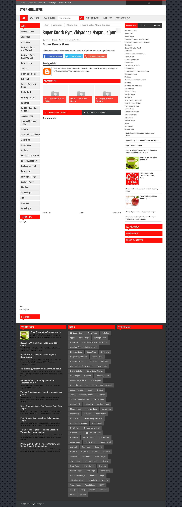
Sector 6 (84, 452)
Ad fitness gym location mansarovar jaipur (40, 369)
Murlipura (24, 150)
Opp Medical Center (28, 176)
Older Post (117, 213)
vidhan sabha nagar (78, 475)
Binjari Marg (91, 352)
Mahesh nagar (76, 409)
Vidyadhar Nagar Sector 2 (98, 480)
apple (72, 338)
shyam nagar (26, 208)
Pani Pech (74, 437)
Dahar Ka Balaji (76, 371)
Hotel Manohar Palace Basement (29, 109)
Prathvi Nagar (90, 442)
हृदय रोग (83, 494)
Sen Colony (85, 456)
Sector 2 (98, 447)
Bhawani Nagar (26, 63)
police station (65, 40)
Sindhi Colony (88, 466)
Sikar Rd (105, 461)
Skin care (102, 466)
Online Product (65, 3)
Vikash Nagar (75, 485)
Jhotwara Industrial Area (30, 134)
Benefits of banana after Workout (28, 49)
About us (32, 3)
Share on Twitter (73, 56)
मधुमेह (83, 490)
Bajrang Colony (100, 338)
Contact (42, 3)
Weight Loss (90, 485)
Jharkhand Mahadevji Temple (29, 122)
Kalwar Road (25, 139)
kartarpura (89, 404)
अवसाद (101, 485)
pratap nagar (75, 442)
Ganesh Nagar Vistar (132, 65)
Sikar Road (25, 187)
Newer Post (47, 213)
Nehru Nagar (97, 423)
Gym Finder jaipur (31, 10)
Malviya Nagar (26, 145)
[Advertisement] (30, 264)
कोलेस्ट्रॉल (73, 490)
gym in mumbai (92, 18)
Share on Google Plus (94, 56)
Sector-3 (73, 456)
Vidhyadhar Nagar (97, 475)
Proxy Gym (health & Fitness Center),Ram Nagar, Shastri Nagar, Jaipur (40, 445)
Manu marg (74, 414)
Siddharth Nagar (27, 181)
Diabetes (87, 376)
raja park (73, 447)
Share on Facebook (52, 56)
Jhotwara (24, 129)
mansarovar (25, 203)
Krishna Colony (130, 91)
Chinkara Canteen (77, 361)
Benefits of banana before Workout (28, 56)
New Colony (75, 428)
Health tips (52, 3)
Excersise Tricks (123, 18)
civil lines (104, 361)
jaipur (23, 197)
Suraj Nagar (90, 471)
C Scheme (24, 68)
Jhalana (128, 77)
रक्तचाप (92, 490)
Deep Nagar (129, 62)
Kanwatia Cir (75, 404)
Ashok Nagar (25, 42)
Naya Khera (75, 418)
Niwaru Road (25, 171)
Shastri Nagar (100, 456)
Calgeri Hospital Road (29, 73)
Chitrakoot (25, 79)
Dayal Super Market (28, 97)
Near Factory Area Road (30, 155)
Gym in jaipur (24, 309)
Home (23, 3)
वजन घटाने (102, 490)
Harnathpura (25, 102)
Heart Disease (75, 385)
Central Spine (97, 357)
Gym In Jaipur (49, 18)
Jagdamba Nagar (27, 115)
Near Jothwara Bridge (29, 160)
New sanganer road (28, 166)
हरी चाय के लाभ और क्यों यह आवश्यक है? (45, 332)
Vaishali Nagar (26, 192)
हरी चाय (73, 494)
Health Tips (107, 18)
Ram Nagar (86, 447)
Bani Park (74, 342)
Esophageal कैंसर (102, 376)
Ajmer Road (25, 36)
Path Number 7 (89, 437)
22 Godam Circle (27, 31)
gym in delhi (35, 18)
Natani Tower (100, 414)
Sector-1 (106, 452)
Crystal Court (26, 92)
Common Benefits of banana (28, 85)
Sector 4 (73, 452)
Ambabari (105, 333)
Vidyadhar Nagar (75, 40)
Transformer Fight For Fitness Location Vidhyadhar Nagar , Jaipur (39, 431)
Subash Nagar (76, 471)
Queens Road (105, 442)
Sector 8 (95, 452)
